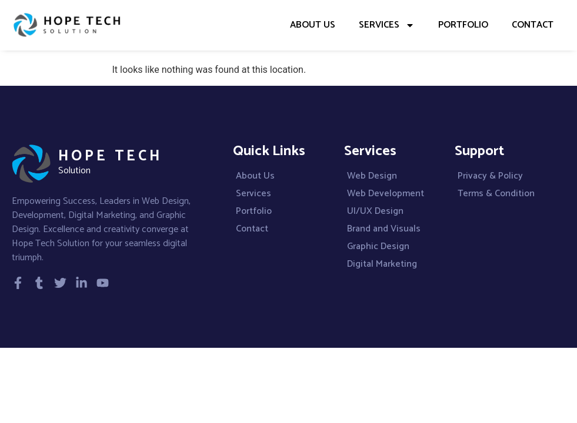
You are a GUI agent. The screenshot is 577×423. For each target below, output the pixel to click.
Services (387, 25)
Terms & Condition (496, 194)
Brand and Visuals (384, 229)
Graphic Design (378, 247)
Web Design (372, 176)
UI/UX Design (375, 211)
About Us (312, 25)
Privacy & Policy (490, 176)
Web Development (385, 194)
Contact (532, 25)
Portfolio (463, 25)
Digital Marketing (382, 264)
